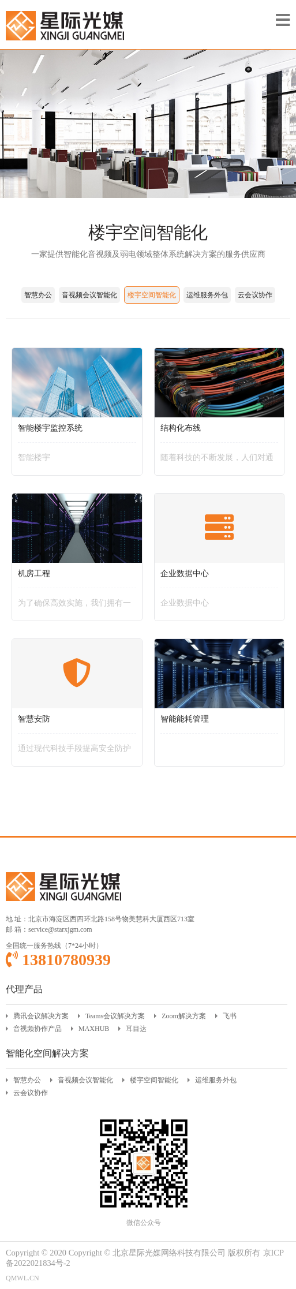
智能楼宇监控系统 (50, 428)
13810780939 (58, 960)
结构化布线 (180, 428)
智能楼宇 (34, 457)
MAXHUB (93, 1029)
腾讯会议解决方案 (41, 1016)
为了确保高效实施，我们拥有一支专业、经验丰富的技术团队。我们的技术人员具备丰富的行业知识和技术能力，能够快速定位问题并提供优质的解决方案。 (74, 607)
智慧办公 (38, 295)
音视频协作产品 (37, 1029)
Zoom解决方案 (184, 1016)
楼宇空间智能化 (152, 295)
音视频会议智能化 (89, 295)
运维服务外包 (207, 295)
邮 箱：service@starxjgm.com (49, 929)
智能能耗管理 (184, 719)
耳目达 (136, 1029)
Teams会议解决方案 (115, 1016)
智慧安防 (34, 719)
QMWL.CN (22, 1278)
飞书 (230, 1016)
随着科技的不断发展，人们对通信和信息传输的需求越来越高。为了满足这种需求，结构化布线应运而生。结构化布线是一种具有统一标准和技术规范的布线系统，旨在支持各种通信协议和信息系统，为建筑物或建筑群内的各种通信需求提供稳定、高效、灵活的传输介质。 (216, 461)
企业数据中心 (184, 573)
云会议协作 (255, 295)
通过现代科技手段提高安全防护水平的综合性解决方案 (74, 752)
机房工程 (34, 573)
